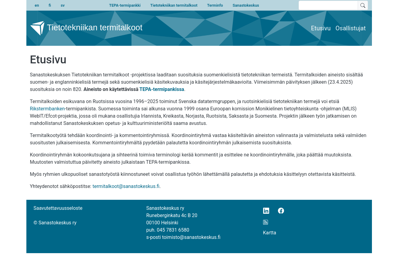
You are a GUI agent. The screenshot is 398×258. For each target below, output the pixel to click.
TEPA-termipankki (125, 5)
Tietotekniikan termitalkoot (173, 5)
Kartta (269, 233)
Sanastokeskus (245, 5)
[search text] (328, 5)
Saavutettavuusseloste (58, 208)
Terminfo (215, 5)
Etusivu (321, 28)
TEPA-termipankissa (161, 89)
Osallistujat (351, 28)
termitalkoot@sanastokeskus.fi (125, 186)
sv (63, 5)
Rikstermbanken (47, 109)
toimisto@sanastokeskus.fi (191, 237)
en (37, 5)
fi (50, 5)
